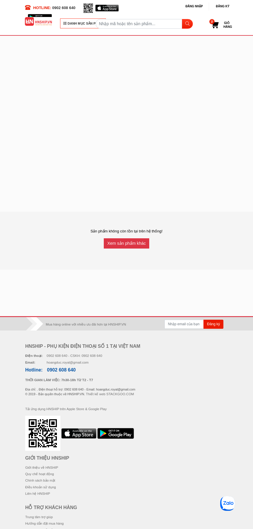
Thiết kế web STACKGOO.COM (110, 394)
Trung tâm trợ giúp (39, 517)
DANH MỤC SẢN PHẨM (83, 23)
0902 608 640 (63, 8)
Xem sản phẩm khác (126, 243)
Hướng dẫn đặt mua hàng (44, 523)
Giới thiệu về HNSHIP (41, 467)
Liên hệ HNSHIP (37, 493)
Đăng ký (223, 6)
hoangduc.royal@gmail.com (68, 362)
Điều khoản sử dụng (40, 487)
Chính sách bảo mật (40, 480)
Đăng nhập (194, 6)
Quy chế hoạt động (39, 474)
